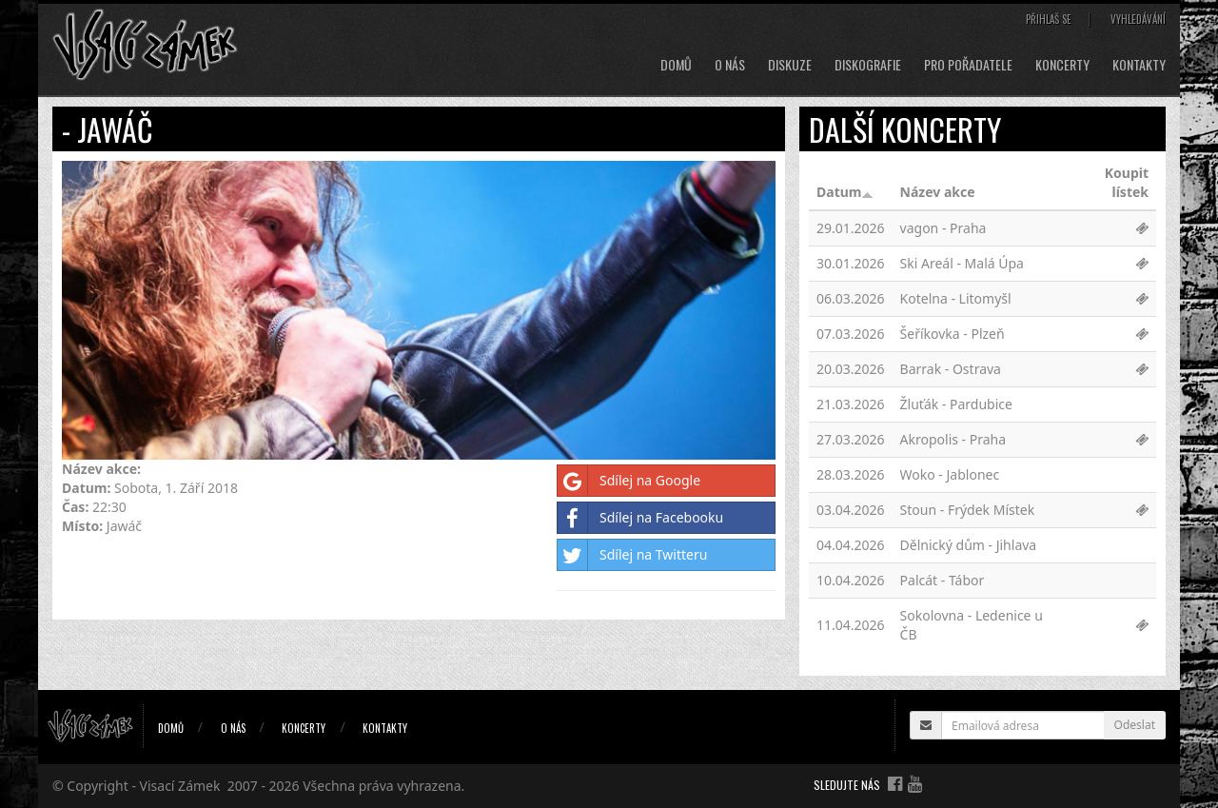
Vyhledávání (1138, 19)
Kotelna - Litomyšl (956, 298)
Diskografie (868, 64)
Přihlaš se (1048, 19)
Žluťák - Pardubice (956, 404)
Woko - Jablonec (950, 474)
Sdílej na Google (629, 480)
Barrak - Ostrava (950, 369)
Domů (676, 64)
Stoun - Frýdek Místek (967, 510)
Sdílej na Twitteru (632, 555)
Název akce (937, 192)
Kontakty (1139, 64)
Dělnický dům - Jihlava (968, 545)
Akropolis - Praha (953, 439)
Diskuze (790, 64)
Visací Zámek (180, 786)
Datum (845, 192)
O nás (730, 64)
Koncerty (1062, 64)
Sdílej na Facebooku (640, 518)
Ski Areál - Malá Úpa (962, 263)
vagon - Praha (943, 228)
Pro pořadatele (968, 64)
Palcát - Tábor (942, 580)
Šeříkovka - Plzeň (952, 334)
